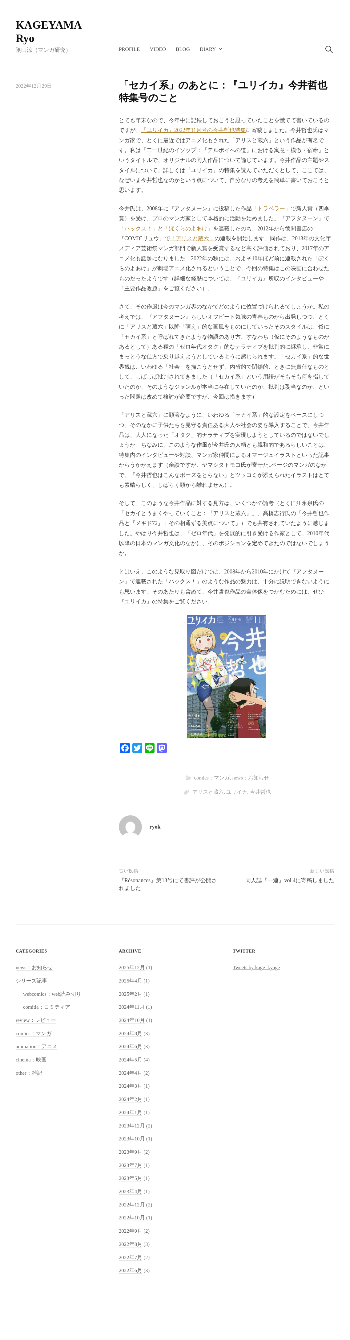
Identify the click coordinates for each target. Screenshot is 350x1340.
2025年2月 (130, 994)
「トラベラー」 (271, 208)
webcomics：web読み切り (52, 994)
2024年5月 (130, 1060)
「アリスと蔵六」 (192, 238)
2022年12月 (132, 1205)
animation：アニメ (36, 1046)
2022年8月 (130, 1244)
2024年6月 (130, 1046)
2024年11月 (132, 1007)
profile (129, 49)
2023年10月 (132, 1139)
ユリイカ (236, 792)
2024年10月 (132, 1020)
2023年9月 (130, 1152)
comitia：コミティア (46, 1007)
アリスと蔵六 (208, 792)
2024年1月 (130, 1112)
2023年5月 (130, 1178)
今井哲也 (260, 792)
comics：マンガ (212, 778)
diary (208, 49)
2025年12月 (132, 967)
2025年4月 (130, 981)
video (158, 49)
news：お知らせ (250, 778)
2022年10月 (132, 1218)
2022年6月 (130, 1270)
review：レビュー (36, 1020)
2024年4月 (130, 1073)
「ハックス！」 (138, 228)
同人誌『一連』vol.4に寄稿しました (289, 880)
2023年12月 (132, 1126)
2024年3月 (130, 1086)
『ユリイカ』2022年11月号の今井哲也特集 (193, 130)
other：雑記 (29, 1073)
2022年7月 (130, 1257)
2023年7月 (130, 1165)
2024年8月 (130, 1033)
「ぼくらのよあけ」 (188, 228)
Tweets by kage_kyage (256, 967)
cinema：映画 (31, 1060)
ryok (155, 827)
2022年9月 (130, 1231)
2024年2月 (130, 1099)
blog (183, 49)
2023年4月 (130, 1191)
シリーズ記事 (31, 981)
